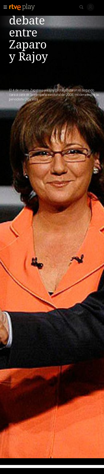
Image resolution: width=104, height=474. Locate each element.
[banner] (25, 7)
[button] (4, 7)
